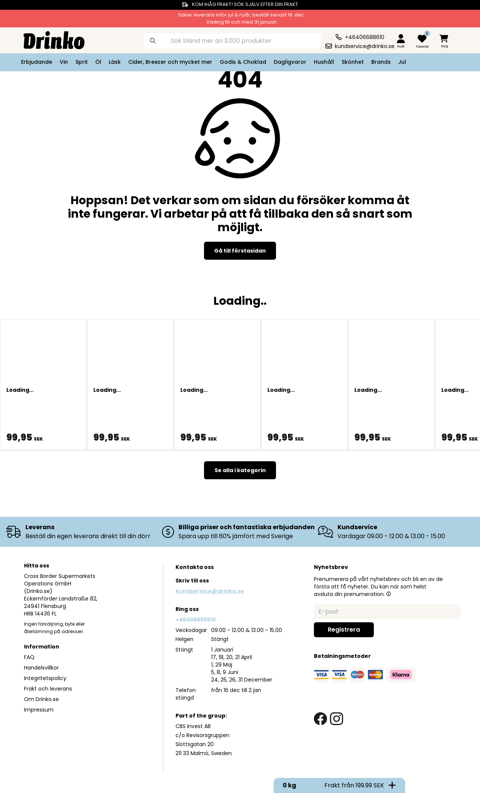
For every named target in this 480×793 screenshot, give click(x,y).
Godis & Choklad (243, 62)
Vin (64, 62)
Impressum (39, 709)
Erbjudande (36, 62)
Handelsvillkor (41, 667)
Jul (402, 62)
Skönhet (353, 62)
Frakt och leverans (48, 688)
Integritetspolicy (45, 678)
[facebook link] (320, 718)
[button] (388, 593)
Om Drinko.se (41, 699)
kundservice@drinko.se (210, 591)
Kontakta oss (195, 567)
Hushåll (324, 62)
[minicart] (444, 41)
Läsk (115, 62)
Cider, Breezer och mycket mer (170, 62)
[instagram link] (336, 718)
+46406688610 (196, 619)
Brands (381, 62)
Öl (98, 62)
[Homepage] (48, 39)
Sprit (81, 62)
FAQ (29, 657)
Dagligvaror (290, 62)
